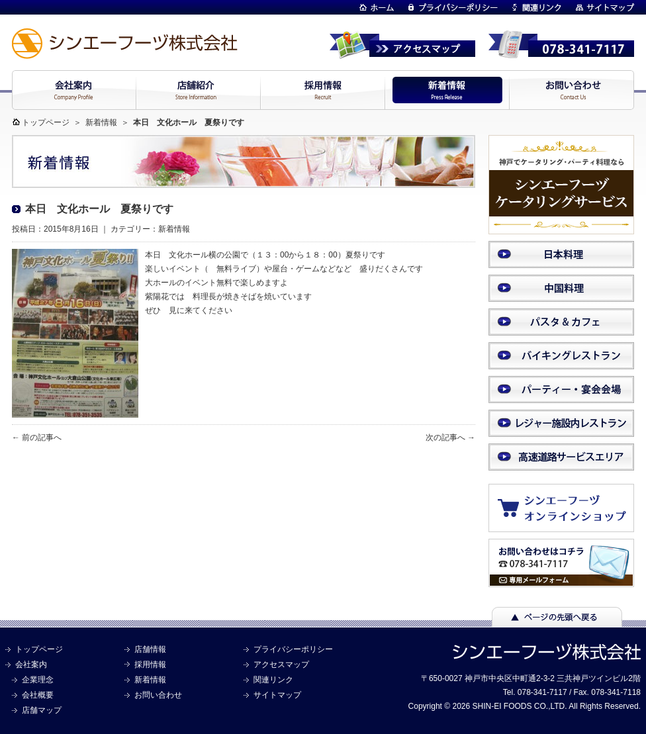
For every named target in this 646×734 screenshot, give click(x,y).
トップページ (45, 122)
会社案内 (31, 664)
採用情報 (150, 664)
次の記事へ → (450, 437)
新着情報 (101, 122)
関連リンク (273, 679)
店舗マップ (42, 710)
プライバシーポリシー (293, 649)
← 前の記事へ (37, 437)
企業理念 (38, 679)
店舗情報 (150, 649)
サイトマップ (277, 695)
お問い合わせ (158, 695)
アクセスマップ (281, 664)
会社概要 (38, 695)
